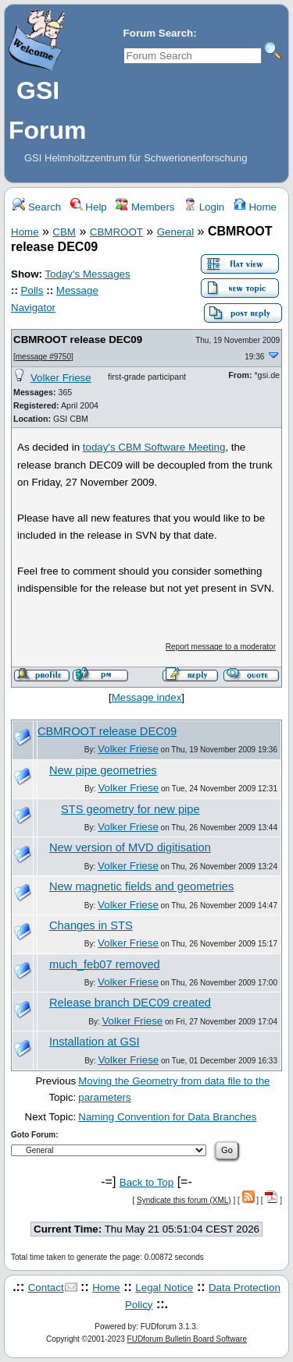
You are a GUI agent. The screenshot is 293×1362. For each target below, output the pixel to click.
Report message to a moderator (221, 646)
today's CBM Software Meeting (154, 447)
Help (88, 207)
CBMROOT (116, 232)
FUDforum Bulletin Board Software (187, 1339)
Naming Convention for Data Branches (167, 1117)
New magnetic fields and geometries (141, 886)
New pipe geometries (103, 770)
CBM (64, 232)
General (175, 232)
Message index (147, 697)
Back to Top (146, 1182)
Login (204, 207)
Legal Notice (164, 1287)
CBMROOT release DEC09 (77, 339)
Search (37, 207)
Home (255, 207)
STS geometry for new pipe (130, 809)
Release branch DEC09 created (130, 1002)
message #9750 (43, 356)
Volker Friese (60, 378)
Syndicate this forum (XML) (184, 1200)
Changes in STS (91, 925)
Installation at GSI (94, 1041)
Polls (32, 290)
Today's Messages (87, 274)
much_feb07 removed (104, 964)
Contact (46, 1287)
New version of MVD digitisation (130, 847)
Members (145, 207)
